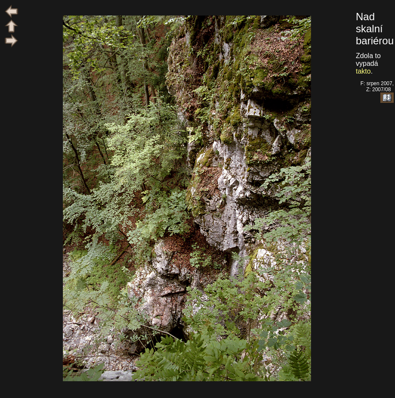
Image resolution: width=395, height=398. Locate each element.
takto (363, 71)
